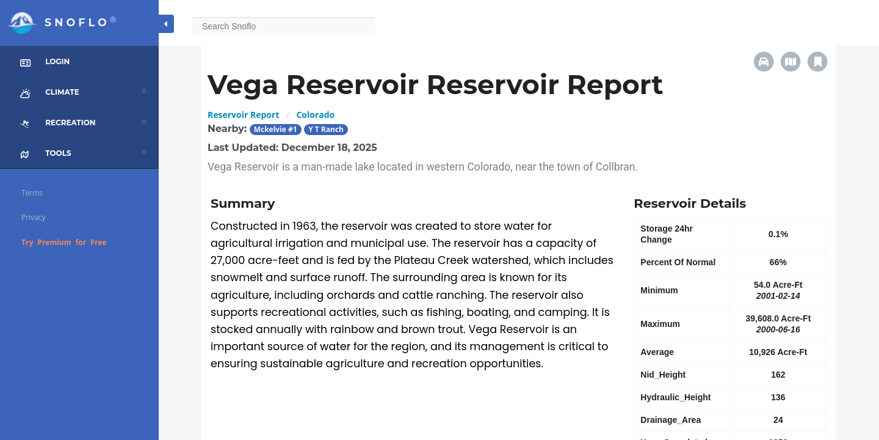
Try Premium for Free (64, 242)
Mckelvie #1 (275, 129)
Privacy (33, 217)
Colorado (315, 114)
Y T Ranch (326, 129)
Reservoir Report (243, 114)
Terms (32, 193)
